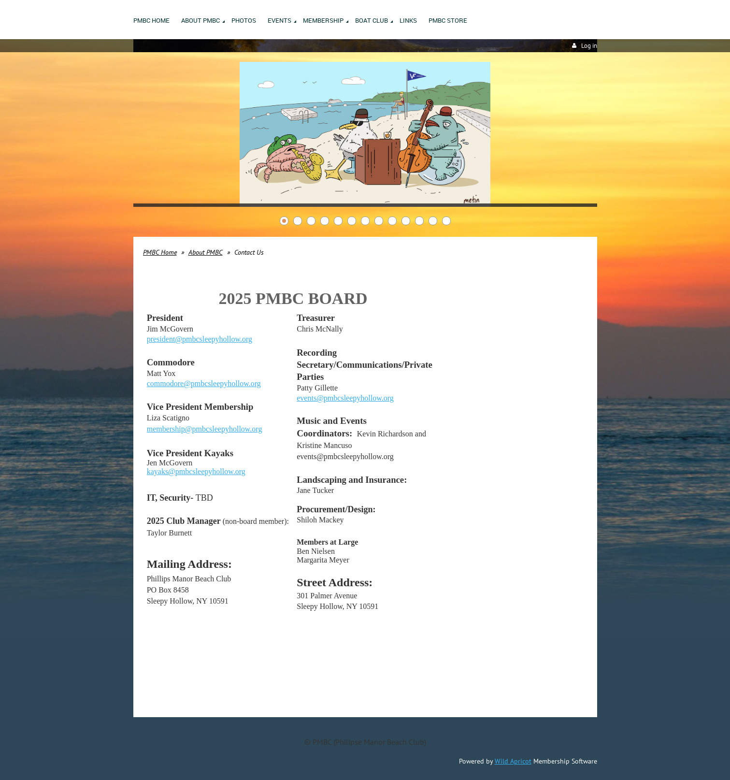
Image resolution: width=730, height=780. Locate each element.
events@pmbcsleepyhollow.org (345, 398)
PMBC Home (160, 252)
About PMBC (205, 252)
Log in (589, 46)
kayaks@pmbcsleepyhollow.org (196, 471)
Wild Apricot (513, 761)
